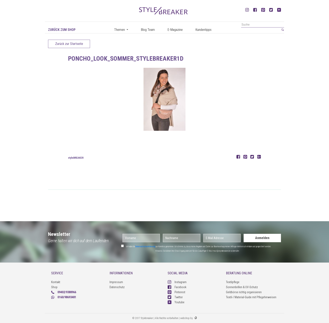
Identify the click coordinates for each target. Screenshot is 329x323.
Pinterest (176, 292)
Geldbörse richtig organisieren (244, 292)
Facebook (177, 287)
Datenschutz (117, 287)
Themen (120, 30)
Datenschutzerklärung (145, 246)
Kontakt (55, 282)
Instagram (177, 282)
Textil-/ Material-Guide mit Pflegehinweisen (251, 297)
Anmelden (262, 238)
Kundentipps (203, 30)
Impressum (116, 282)
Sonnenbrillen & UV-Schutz (242, 287)
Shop (54, 287)
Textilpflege (232, 282)
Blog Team (148, 30)
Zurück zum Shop (62, 30)
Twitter (175, 297)
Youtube (176, 302)
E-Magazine (175, 30)
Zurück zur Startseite (69, 44)
